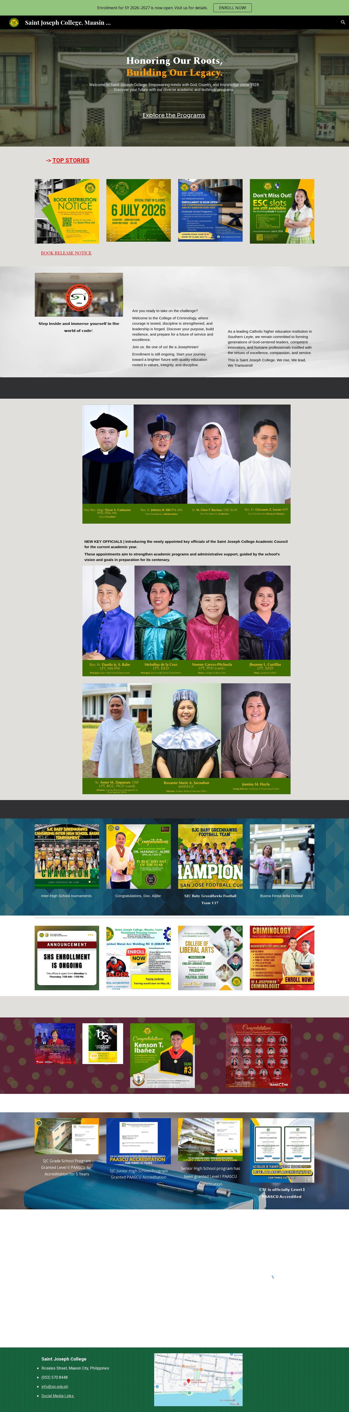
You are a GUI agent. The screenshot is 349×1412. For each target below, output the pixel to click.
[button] (343, 22)
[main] (174, 76)
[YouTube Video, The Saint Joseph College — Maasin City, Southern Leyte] (270, 298)
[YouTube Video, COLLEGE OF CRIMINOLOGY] (174, 288)
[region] (174, 8)
